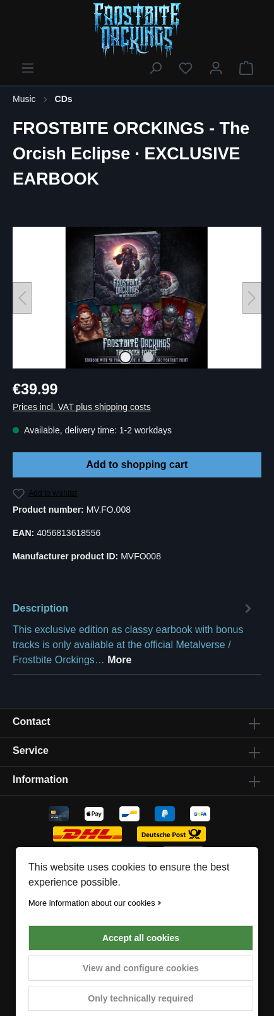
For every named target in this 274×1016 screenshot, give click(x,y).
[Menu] (28, 68)
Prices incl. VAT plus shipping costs (82, 407)
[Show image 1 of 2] (126, 357)
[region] (137, 297)
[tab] (134, 633)
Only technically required (140, 998)
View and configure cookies (141, 968)
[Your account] (216, 68)
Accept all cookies (140, 938)
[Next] (251, 298)
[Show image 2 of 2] (148, 357)
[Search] (155, 68)
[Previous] (22, 298)
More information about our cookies (91, 903)
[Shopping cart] (246, 68)
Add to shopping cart (137, 464)
